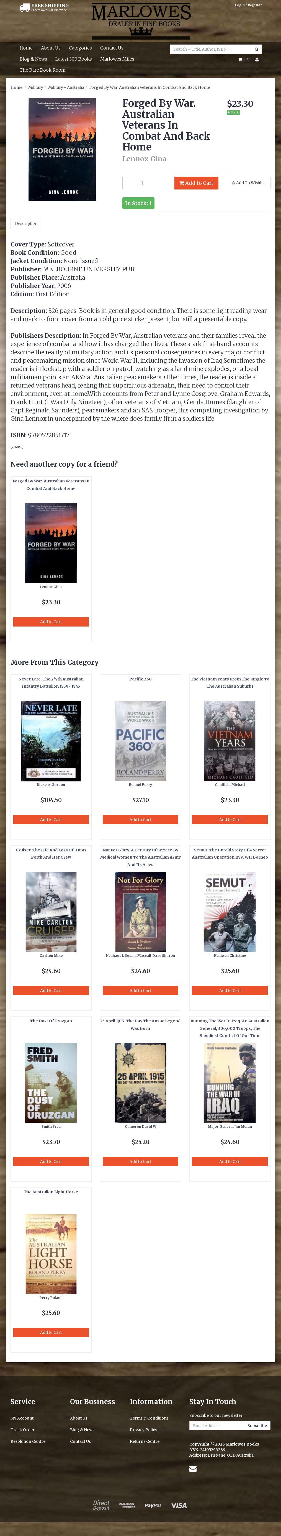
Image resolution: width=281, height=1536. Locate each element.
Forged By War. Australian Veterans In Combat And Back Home (149, 87)
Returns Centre (144, 1441)
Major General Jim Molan (230, 1126)
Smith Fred (51, 1126)
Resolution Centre (28, 1441)
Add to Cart (196, 183)
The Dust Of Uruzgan (51, 1020)
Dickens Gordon (51, 785)
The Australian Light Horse (51, 1191)
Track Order (23, 1429)
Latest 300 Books (73, 59)
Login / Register (248, 5)
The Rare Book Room (43, 70)
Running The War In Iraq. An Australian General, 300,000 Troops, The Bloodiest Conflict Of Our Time (229, 1028)
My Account (22, 1418)
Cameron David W (140, 1126)
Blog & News (33, 59)
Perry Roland (51, 1298)
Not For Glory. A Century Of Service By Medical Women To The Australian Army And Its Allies (140, 857)
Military (35, 87)
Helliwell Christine (230, 955)
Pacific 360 (140, 679)
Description (26, 223)
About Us (51, 48)
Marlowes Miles (117, 59)
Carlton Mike (51, 955)
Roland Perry (140, 785)
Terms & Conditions (149, 1418)
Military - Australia (66, 87)
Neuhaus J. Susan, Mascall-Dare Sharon (140, 955)
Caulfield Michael (230, 785)
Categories (80, 48)
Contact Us (111, 48)
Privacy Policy (143, 1429)
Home (26, 48)
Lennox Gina (51, 587)
